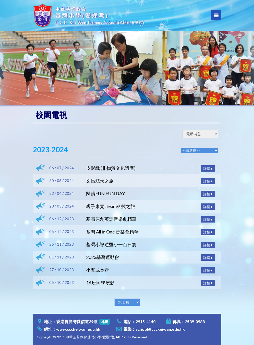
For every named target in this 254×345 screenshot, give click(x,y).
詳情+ (208, 168)
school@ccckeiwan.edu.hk (160, 329)
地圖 (104, 322)
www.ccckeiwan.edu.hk (78, 329)
